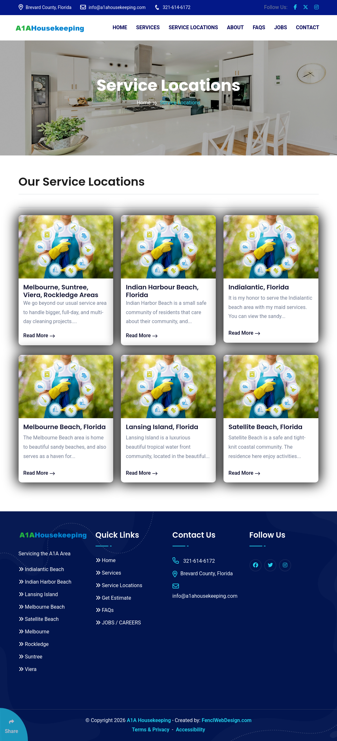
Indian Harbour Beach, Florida (162, 291)
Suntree (31, 657)
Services (148, 27)
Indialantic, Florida (258, 287)
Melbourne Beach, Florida (64, 427)
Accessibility (190, 730)
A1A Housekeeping (149, 720)
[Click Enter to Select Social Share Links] (14, 724)
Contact (307, 27)
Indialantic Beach (41, 569)
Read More (39, 335)
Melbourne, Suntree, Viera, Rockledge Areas (60, 291)
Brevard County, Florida (45, 7)
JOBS (280, 27)
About (235, 27)
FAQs (259, 27)
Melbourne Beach (42, 607)
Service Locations (193, 27)
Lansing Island (38, 594)
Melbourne (34, 632)
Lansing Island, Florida (162, 427)
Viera (28, 669)
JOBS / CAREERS (118, 623)
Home (120, 27)
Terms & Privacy (150, 730)
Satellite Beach (39, 619)
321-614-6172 (172, 7)
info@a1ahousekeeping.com (113, 7)
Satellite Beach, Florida (265, 427)
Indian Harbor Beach (45, 582)
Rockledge (34, 644)
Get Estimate (113, 598)
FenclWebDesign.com (226, 720)
